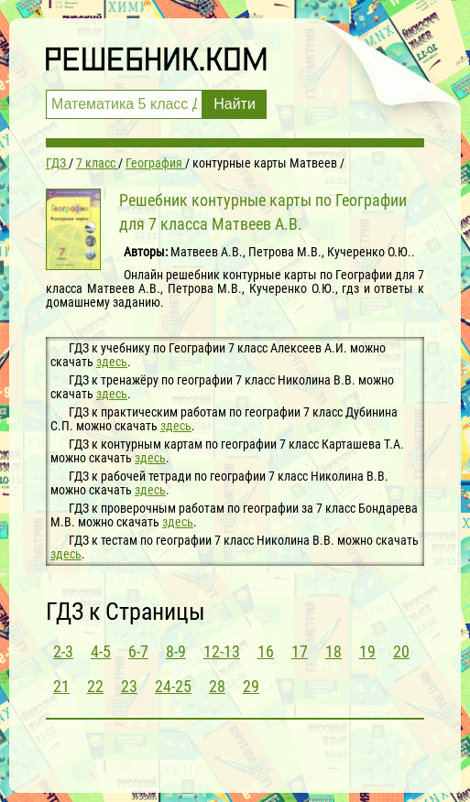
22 (95, 686)
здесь (111, 361)
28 (217, 686)
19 (367, 651)
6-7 (138, 651)
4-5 (101, 651)
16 (265, 651)
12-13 (221, 651)
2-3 (63, 651)
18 (333, 651)
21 (61, 686)
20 (401, 651)
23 (129, 686)
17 (299, 651)
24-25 (173, 686)
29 (251, 686)
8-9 (176, 651)
